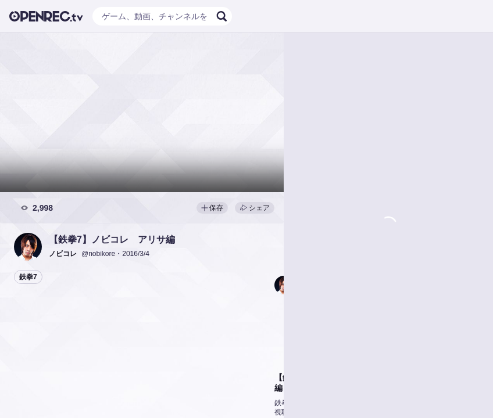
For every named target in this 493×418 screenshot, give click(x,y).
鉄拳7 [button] (28, 277)
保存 (212, 208)
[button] (28, 247)
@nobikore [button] (98, 254)
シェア (255, 208)
